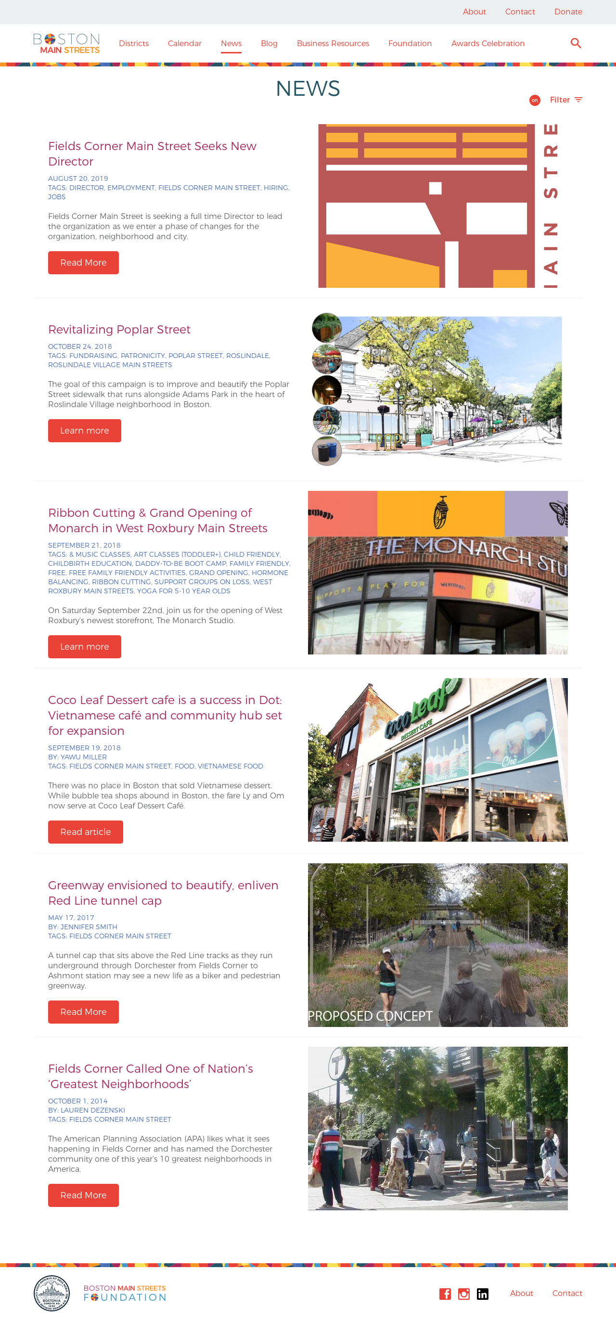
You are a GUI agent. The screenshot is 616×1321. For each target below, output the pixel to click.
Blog (269, 43)
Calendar (185, 43)
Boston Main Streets (67, 43)
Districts (134, 43)
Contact (520, 11)
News (231, 43)
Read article (85, 832)
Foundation (410, 43)
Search (576, 44)
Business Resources (333, 43)
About (474, 11)
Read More (83, 262)
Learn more (84, 430)
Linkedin (482, 1294)
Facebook (445, 1294)
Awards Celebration (488, 43)
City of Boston (53, 1293)
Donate (568, 11)
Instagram (464, 1294)
